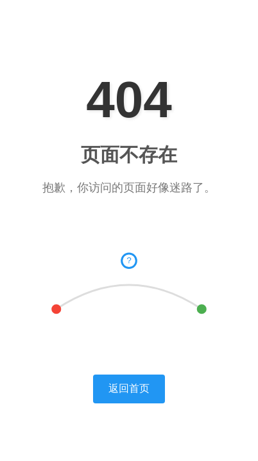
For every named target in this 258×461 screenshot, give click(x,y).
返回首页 (129, 388)
